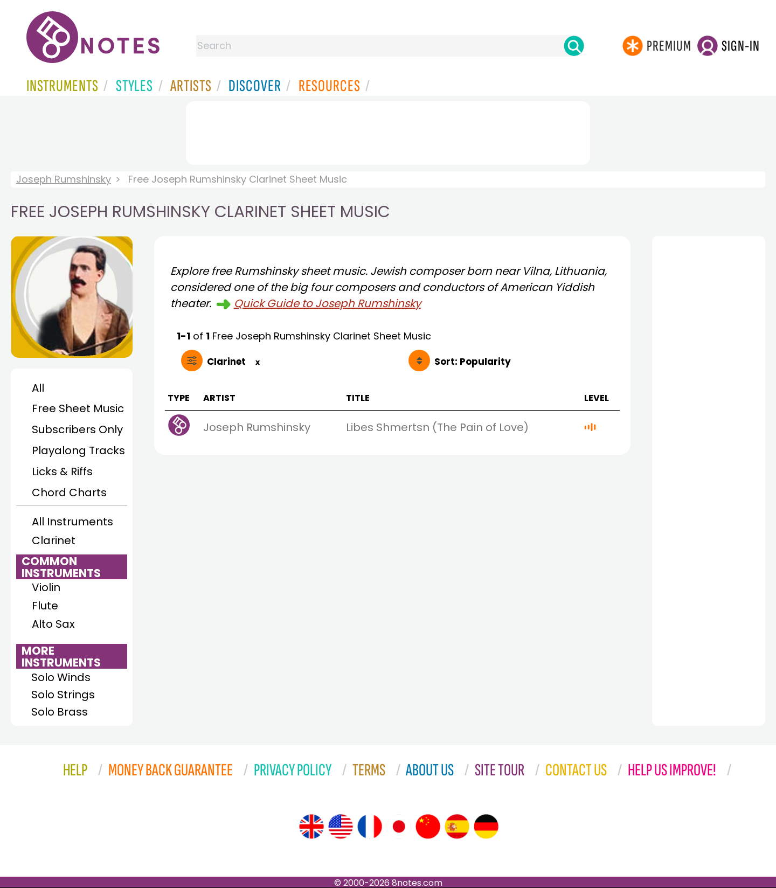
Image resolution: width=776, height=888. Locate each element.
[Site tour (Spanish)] (457, 826)
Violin (46, 587)
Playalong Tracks (78, 450)
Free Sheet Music (78, 408)
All (38, 388)
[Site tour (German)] (486, 826)
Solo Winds (61, 677)
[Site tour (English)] (311, 826)
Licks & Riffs (62, 471)
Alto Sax (53, 624)
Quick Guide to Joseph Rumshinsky (327, 303)
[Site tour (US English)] (340, 826)
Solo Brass (59, 711)
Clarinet (53, 540)
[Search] (574, 46)
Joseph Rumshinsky (63, 179)
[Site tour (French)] (369, 826)
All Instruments (72, 521)
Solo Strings (63, 694)
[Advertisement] (388, 131)
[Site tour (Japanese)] (398, 826)
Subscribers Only (77, 429)
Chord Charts (69, 492)
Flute (45, 605)
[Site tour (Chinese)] (427, 826)
